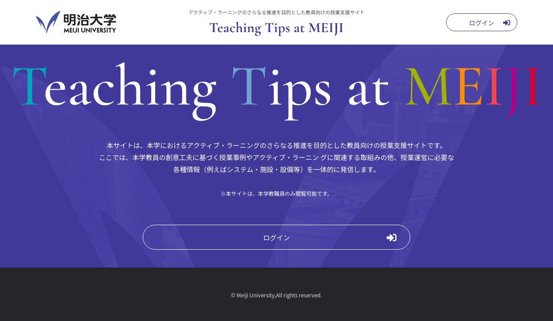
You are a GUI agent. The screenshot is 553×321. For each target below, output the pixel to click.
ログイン (276, 237)
